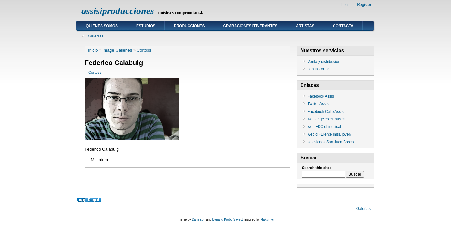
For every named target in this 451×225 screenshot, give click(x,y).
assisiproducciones (117, 11)
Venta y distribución (324, 61)
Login (345, 4)
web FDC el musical (324, 126)
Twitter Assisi (318, 104)
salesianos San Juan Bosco (331, 142)
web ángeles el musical (327, 119)
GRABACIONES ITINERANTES (250, 26)
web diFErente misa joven (329, 134)
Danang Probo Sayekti (227, 219)
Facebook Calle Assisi (326, 111)
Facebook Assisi (321, 96)
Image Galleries (117, 50)
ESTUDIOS (145, 26)
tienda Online (319, 69)
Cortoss (144, 50)
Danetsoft (198, 219)
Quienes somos (102, 26)
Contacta (343, 26)
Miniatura (99, 160)
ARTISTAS (305, 26)
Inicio (93, 50)
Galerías (96, 36)
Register (364, 4)
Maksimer (267, 219)
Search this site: (316, 168)
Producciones (189, 26)
